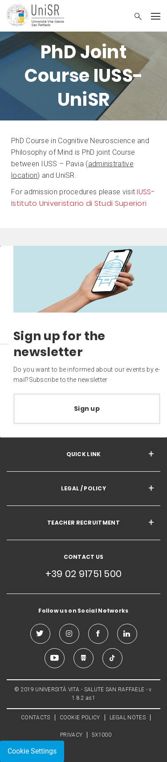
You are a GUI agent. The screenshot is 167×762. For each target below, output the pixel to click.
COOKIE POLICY (80, 717)
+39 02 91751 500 (83, 573)
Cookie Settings (32, 751)
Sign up (87, 408)
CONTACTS (35, 717)
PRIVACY (71, 735)
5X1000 (101, 735)
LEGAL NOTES (128, 717)
